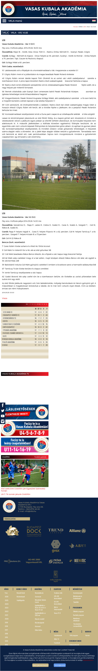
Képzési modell (39, 619)
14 (35, 304)
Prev (4, 339)
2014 (84, 26)
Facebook (57, 643)
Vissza (4, 298)
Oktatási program (78, 611)
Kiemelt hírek (21, 593)
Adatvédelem (88, 660)
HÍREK (6, 589)
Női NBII (39, 304)
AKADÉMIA (38, 589)
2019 (6, 622)
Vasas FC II (57, 613)
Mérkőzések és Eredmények (77, 597)
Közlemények (21, 596)
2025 (6, 600)
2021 (6, 615)
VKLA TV (56, 639)
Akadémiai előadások (76, 619)
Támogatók (10, 519)
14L (46, 304)
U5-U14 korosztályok (58, 603)
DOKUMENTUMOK (75, 641)
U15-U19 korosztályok (58, 597)
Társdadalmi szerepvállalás (77, 625)
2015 (6, 637)
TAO (70, 631)
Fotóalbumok (58, 635)
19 (29, 304)
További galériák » (40, 457)
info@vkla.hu (30, 511)
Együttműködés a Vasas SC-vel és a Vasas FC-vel (40, 607)
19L (42, 304)
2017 (6, 630)
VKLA (5, 32)
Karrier (87, 635)
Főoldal (75, 26)
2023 (6, 608)
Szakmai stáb (58, 593)
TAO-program (74, 635)
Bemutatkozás (39, 593)
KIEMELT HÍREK (21, 589)
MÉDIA (56, 631)
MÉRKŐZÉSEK (77, 589)
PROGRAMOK (77, 607)
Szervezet (38, 596)
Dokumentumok (74, 645)
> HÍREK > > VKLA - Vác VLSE (84, 26)
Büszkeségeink (39, 622)
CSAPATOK (57, 589)
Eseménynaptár (78, 593)
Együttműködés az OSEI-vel (40, 614)
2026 (6, 596)
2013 (6, 645)
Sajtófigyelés (21, 600)
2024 (6, 604)
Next (45, 339)
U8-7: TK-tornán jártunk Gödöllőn (15, 494)
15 (34, 304)
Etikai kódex (38, 630)
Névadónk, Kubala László (40, 601)
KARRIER (88, 631)
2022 (6, 611)
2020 (6, 619)
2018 (6, 626)
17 (30, 304)
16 (32, 304)
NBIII (27, 304)
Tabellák (75, 602)
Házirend (37, 626)
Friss (6, 593)
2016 (6, 633)
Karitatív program (78, 615)
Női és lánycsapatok (58, 608)
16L (44, 304)
